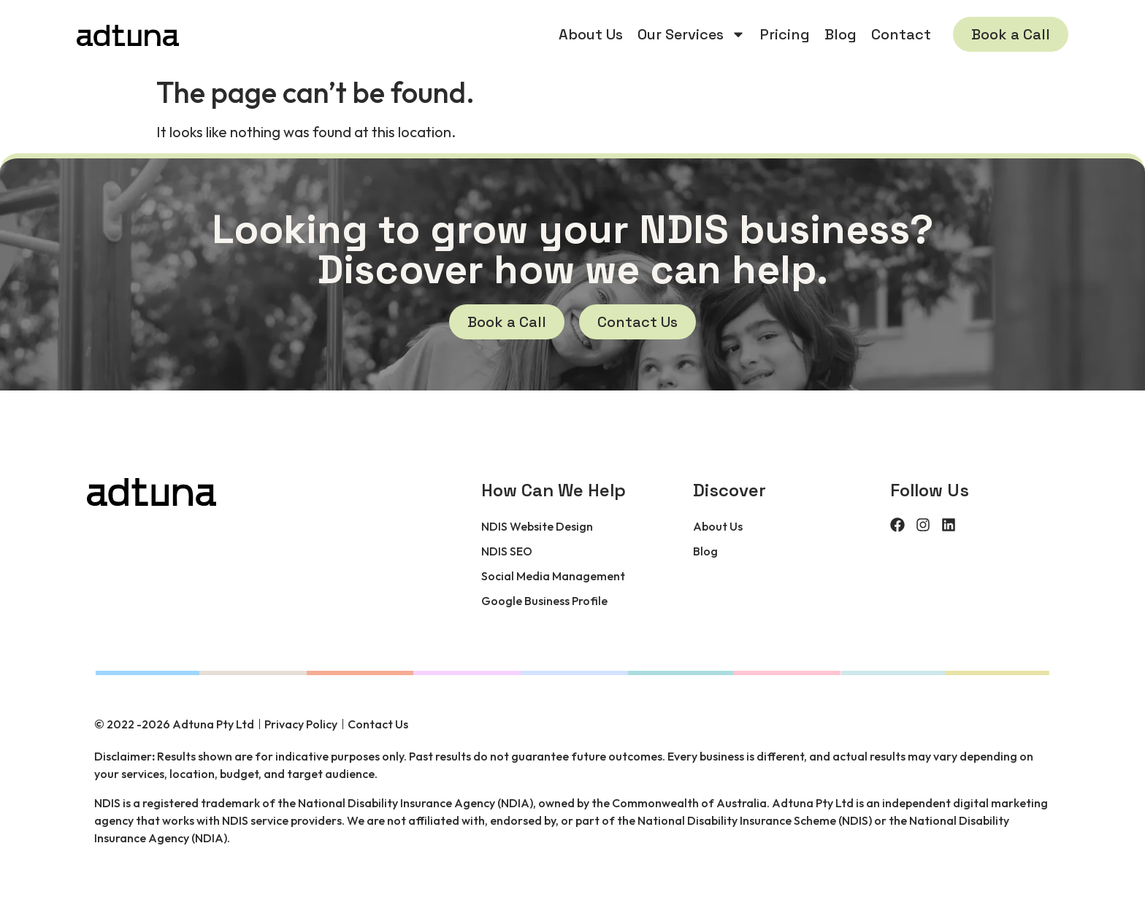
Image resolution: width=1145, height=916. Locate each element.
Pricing (785, 34)
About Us (591, 34)
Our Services (691, 34)
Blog (840, 34)
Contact (901, 34)
